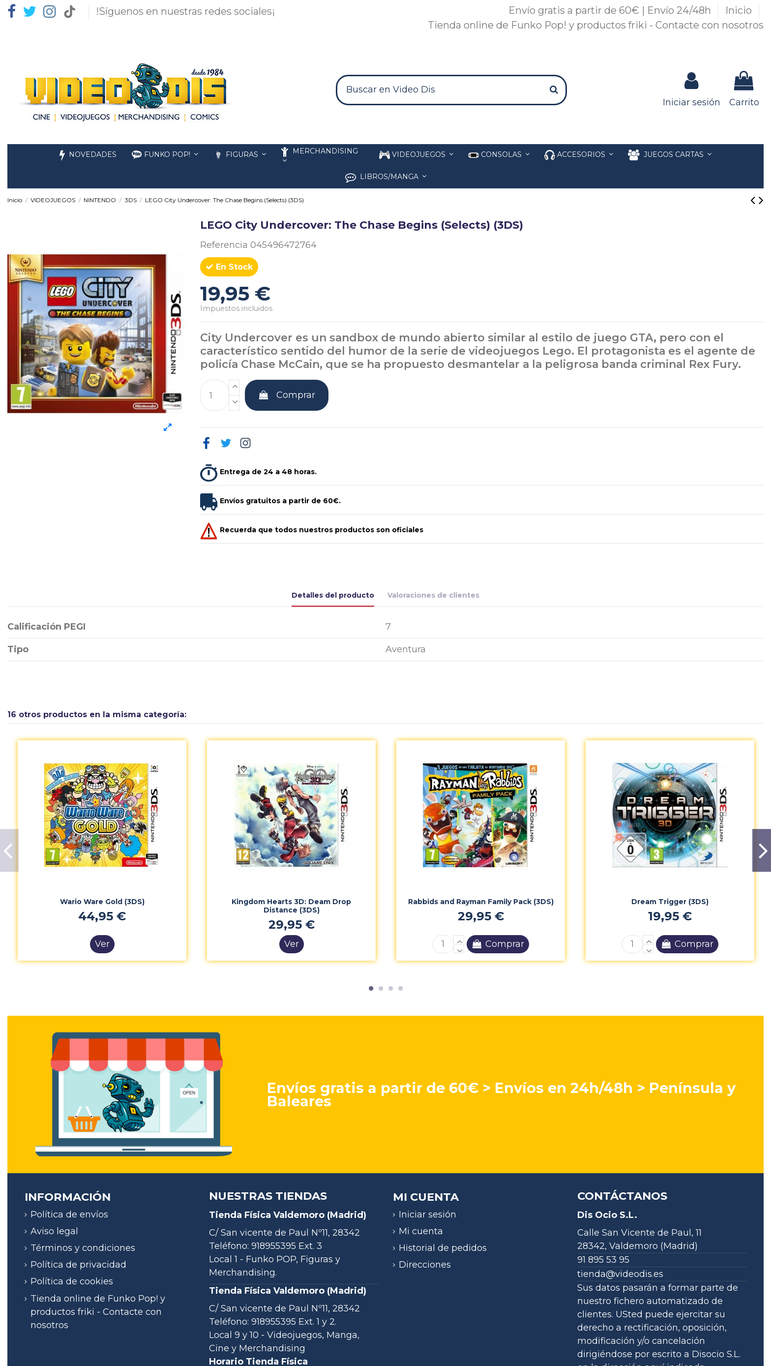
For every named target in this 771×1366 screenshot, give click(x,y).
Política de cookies (71, 1281)
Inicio (739, 10)
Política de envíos (69, 1214)
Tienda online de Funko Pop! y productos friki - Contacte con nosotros (596, 25)
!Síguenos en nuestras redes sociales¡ (185, 11)
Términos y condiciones (82, 1248)
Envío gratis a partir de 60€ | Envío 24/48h (610, 10)
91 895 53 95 (603, 1259)
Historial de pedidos (443, 1248)
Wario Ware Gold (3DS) (102, 901)
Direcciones (425, 1264)
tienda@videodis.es (620, 1274)
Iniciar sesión (427, 1214)
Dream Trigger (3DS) (670, 901)
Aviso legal (54, 1231)
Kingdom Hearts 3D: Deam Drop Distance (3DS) (291, 905)
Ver (102, 944)
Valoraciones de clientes (433, 595)
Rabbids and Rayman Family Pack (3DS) (481, 901)
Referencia (224, 245)
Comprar (286, 395)
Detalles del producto (333, 595)
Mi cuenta (421, 1231)
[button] (579, 155)
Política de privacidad (78, 1264)
